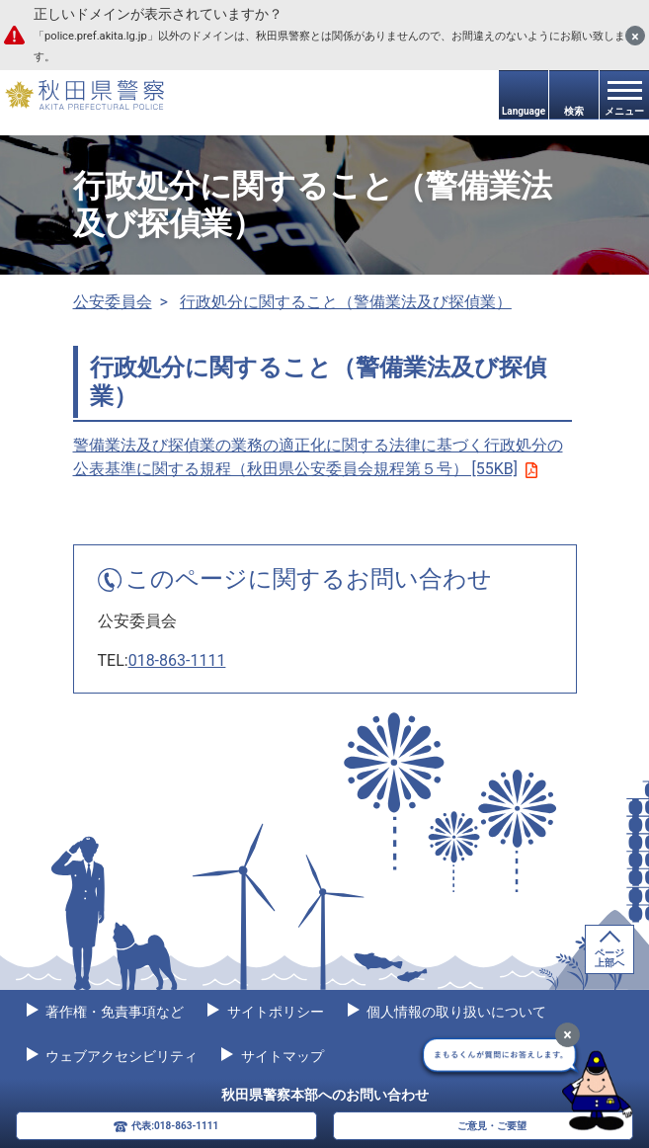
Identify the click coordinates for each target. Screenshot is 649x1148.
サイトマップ (280, 1056)
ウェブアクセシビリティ (120, 1056)
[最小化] (567, 1035)
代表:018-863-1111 (174, 1125)
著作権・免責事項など (113, 1012)
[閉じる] (635, 35)
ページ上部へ (609, 957)
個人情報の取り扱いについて (455, 1012)
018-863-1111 (177, 660)
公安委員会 (112, 301)
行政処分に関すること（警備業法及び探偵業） (346, 301)
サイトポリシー (273, 1012)
